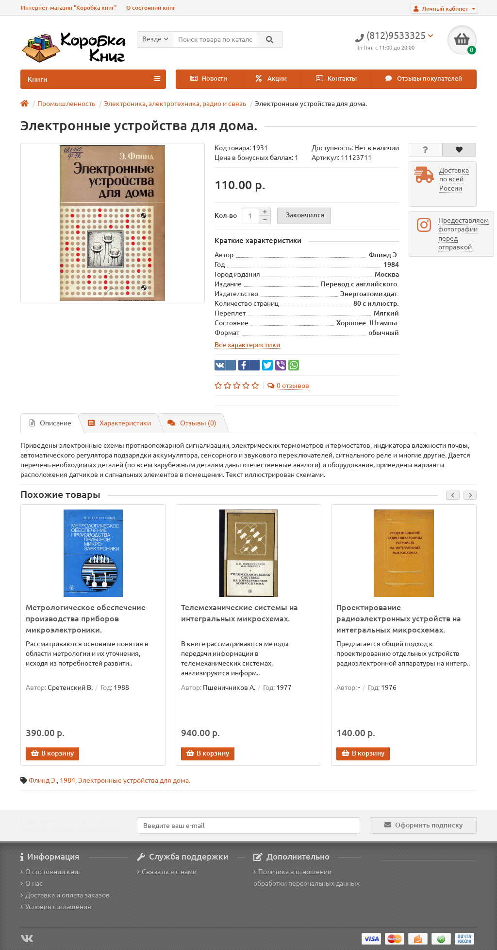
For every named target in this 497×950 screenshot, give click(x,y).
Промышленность (66, 103)
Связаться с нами (167, 872)
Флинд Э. (43, 780)
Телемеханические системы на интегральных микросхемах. (239, 613)
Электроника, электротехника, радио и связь (175, 103)
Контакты (336, 78)
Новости (208, 78)
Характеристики (119, 423)
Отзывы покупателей (423, 78)
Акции (271, 78)
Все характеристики (248, 345)
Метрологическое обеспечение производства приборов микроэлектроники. (86, 618)
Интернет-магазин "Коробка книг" (68, 7)
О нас (31, 883)
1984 (67, 780)
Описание (50, 423)
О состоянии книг (150, 7)
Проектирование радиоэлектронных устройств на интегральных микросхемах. (398, 618)
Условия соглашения (55, 907)
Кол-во (226, 215)
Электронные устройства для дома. (134, 780)
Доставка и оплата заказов (65, 895)
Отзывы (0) (191, 423)
